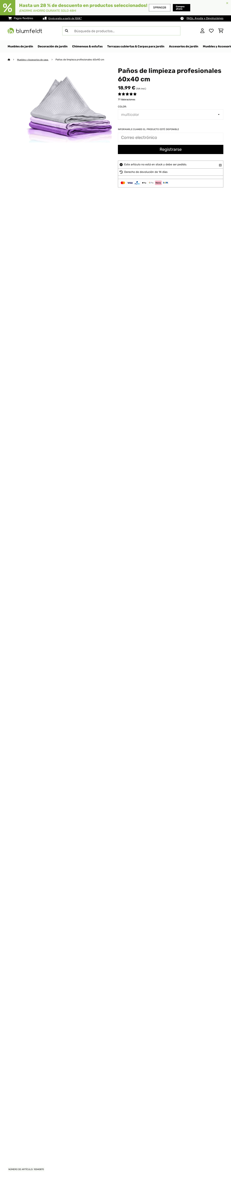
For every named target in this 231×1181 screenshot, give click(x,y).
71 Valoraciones (126, 99)
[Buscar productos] (121, 31)
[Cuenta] (202, 30)
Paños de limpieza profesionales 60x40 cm (83, 59)
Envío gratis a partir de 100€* (67, 18)
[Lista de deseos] (211, 30)
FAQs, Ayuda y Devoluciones (205, 18)
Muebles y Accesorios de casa (34, 59)
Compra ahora (174, 7)
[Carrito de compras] (220, 30)
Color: (122, 106)
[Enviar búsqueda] (66, 31)
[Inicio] (12, 59)
